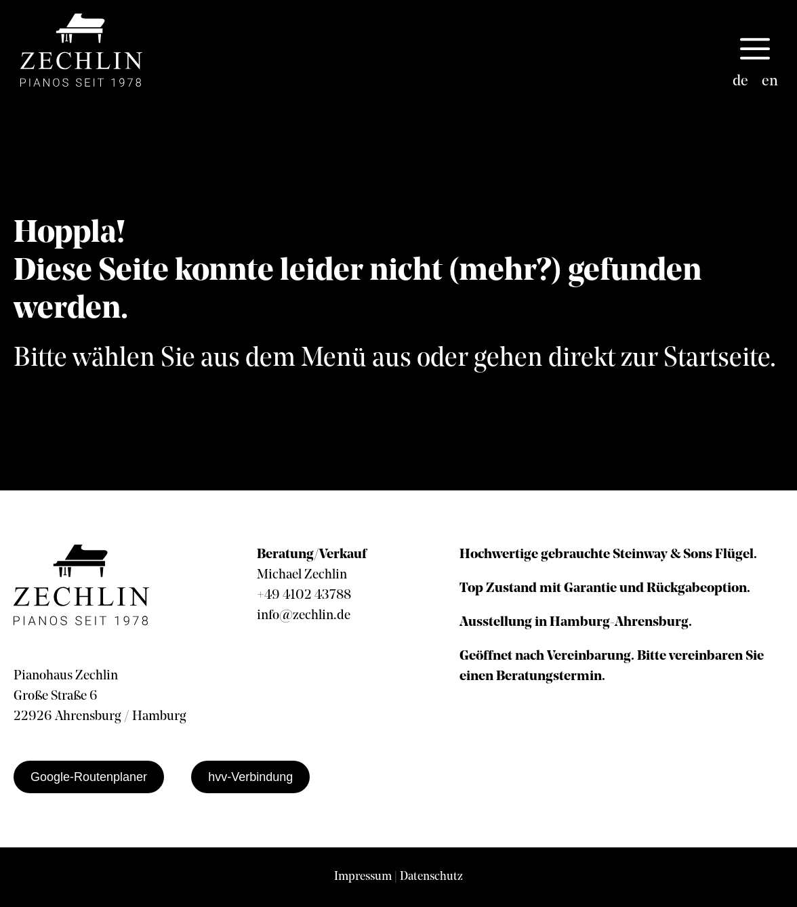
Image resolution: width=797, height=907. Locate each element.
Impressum (363, 876)
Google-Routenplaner (88, 777)
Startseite (716, 359)
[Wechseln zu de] (740, 81)
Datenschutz (431, 876)
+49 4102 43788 (304, 595)
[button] (755, 50)
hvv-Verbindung (250, 777)
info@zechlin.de (303, 616)
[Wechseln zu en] (770, 81)
